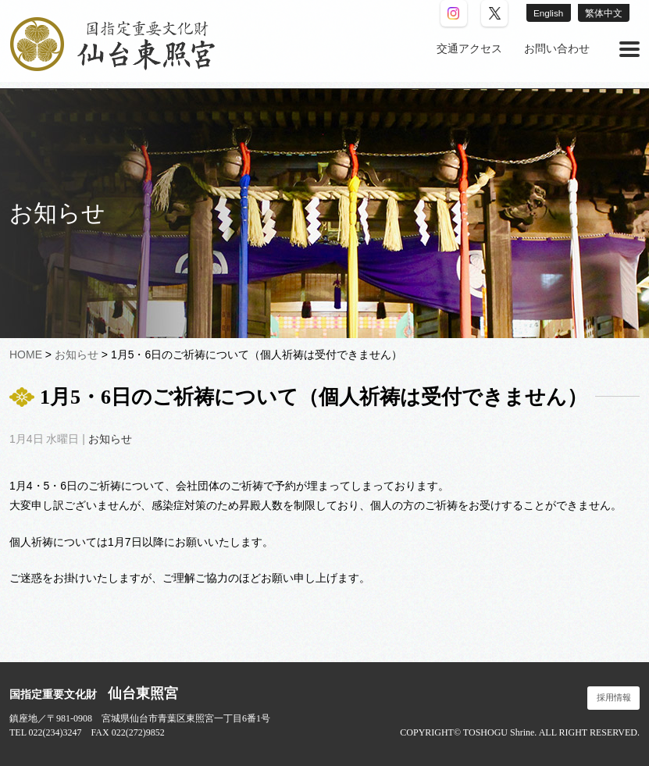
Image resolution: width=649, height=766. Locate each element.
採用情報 (614, 697)
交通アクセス (469, 49)
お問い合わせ (557, 49)
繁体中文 (603, 13)
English (545, 13)
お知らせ (110, 439)
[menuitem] (469, 49)
